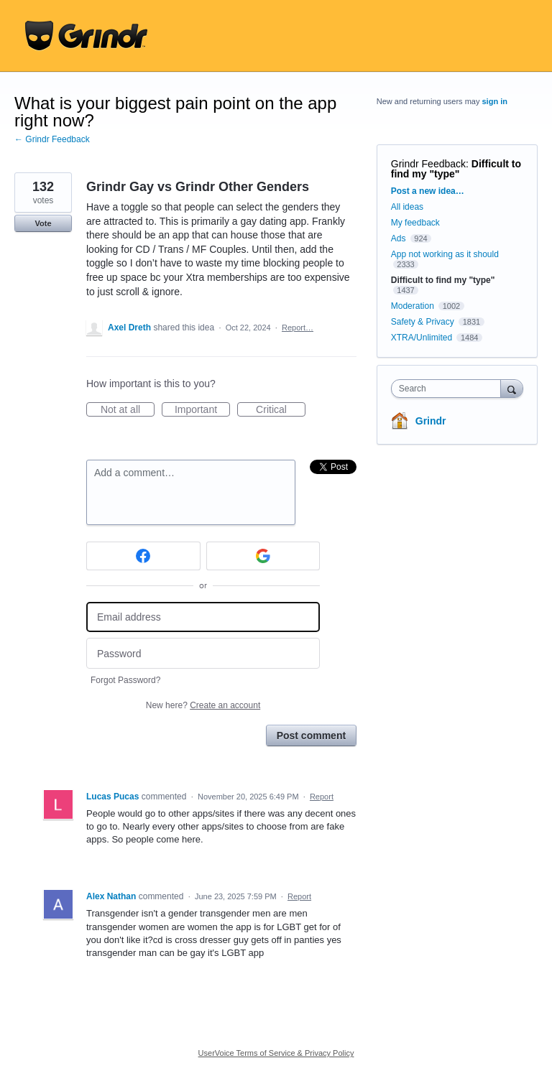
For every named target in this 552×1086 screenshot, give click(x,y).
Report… (297, 327)
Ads (398, 238)
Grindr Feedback (428, 164)
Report (322, 796)
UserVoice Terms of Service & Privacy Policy (276, 1053)
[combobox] (449, 389)
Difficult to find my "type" (456, 169)
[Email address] (203, 617)
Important (202, 410)
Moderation (413, 306)
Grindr (430, 421)
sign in (494, 101)
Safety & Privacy (423, 322)
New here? (203, 705)
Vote (42, 223)
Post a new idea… (427, 191)
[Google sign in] (263, 556)
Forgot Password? (125, 680)
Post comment (311, 735)
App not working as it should (445, 254)
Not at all (128, 410)
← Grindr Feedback (52, 139)
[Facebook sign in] (143, 556)
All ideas (407, 207)
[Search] (511, 388)
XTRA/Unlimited (421, 338)
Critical (280, 410)
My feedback (415, 223)
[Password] (203, 653)
